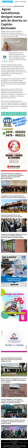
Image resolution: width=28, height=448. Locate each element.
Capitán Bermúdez (18, 6)
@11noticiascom (5, 62)
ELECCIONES (23, 1)
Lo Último (16, 1)
